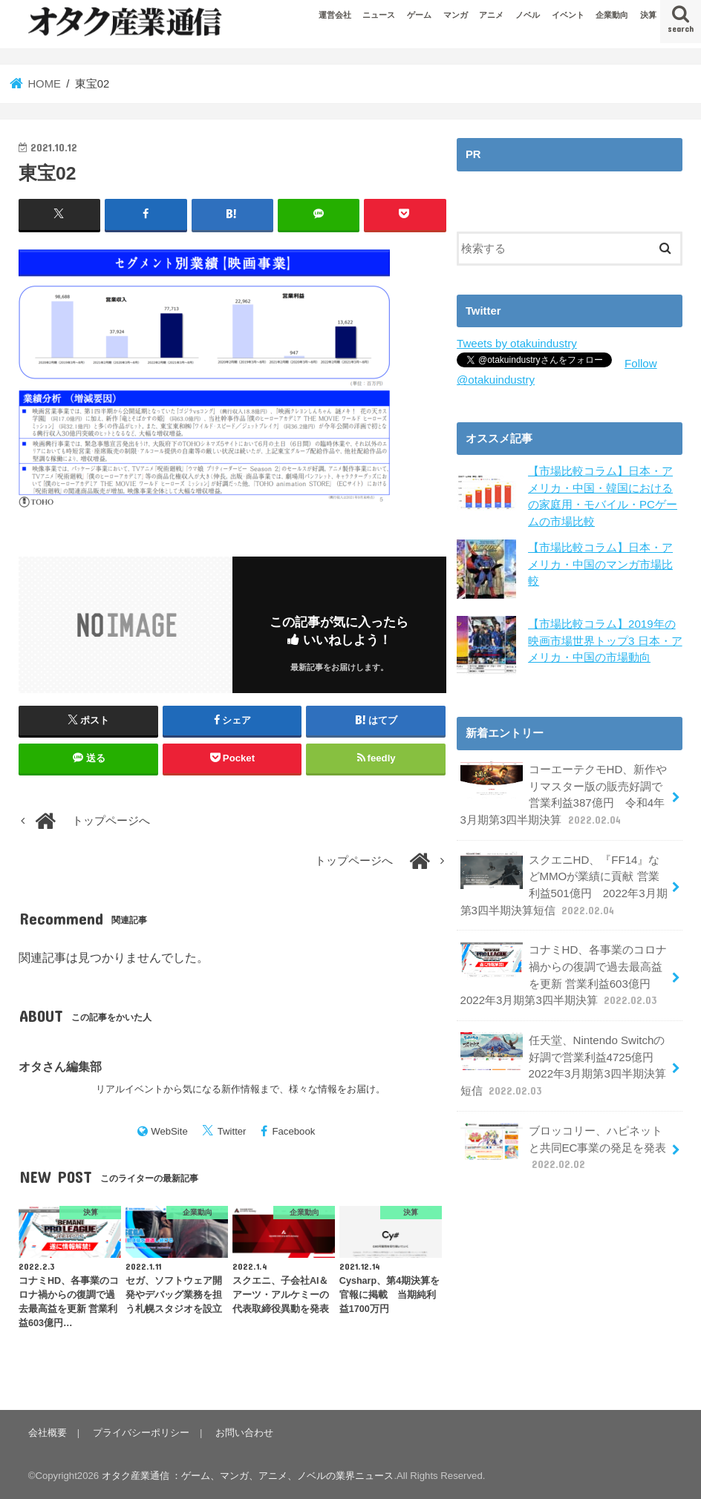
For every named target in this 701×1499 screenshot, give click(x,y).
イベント (568, 14)
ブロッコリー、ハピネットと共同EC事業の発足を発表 (563, 1139)
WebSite (169, 1130)
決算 (648, 14)
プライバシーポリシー (140, 1432)
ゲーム (419, 14)
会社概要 (47, 1432)
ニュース (378, 14)
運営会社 (335, 14)
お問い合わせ (243, 1432)
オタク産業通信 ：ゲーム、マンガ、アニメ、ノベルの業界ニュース (248, 1475)
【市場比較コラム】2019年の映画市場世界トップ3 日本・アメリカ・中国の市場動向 (605, 639)
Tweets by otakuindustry (516, 344)
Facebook (293, 1130)
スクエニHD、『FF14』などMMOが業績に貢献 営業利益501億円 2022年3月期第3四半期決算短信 (563, 881)
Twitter (232, 1130)
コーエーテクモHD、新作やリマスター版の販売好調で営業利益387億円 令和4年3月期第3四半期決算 (563, 792)
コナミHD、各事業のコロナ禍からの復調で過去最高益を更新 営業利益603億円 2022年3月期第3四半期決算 (563, 970)
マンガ (455, 14)
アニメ (491, 14)
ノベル (527, 14)
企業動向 (612, 14)
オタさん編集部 (60, 1066)
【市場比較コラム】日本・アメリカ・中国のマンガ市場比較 (600, 563)
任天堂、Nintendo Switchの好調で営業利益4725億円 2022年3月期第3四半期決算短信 (562, 1059)
